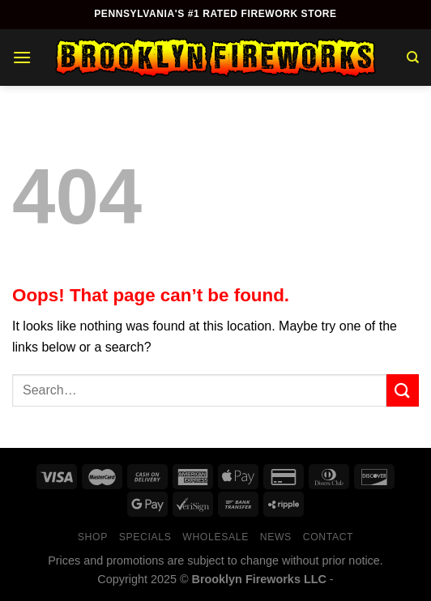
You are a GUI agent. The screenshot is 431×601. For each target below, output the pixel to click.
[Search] (413, 57)
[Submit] (402, 390)
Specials (145, 537)
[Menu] (22, 57)
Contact (328, 537)
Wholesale (215, 537)
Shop (93, 537)
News (276, 537)
